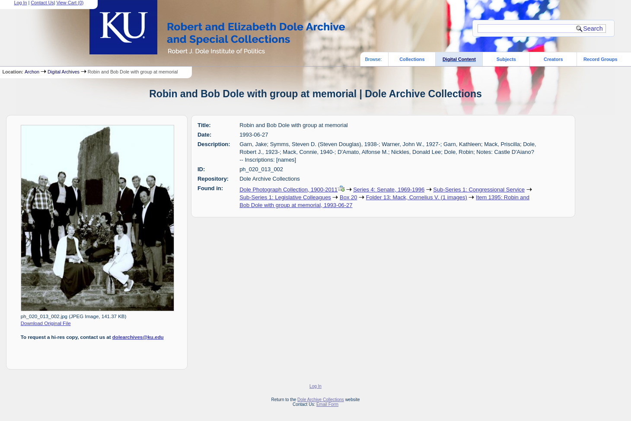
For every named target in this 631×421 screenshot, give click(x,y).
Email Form (327, 404)
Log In (315, 386)
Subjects (506, 59)
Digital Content (459, 59)
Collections (411, 59)
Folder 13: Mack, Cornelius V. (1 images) (416, 197)
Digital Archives (64, 71)
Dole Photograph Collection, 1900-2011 (288, 189)
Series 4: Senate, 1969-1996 (388, 189)
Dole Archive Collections (320, 399)
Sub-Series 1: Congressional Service (479, 189)
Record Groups (600, 59)
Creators (553, 59)
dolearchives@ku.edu (138, 337)
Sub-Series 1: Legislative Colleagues (285, 197)
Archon (32, 71)
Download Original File (46, 323)
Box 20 (348, 197)
